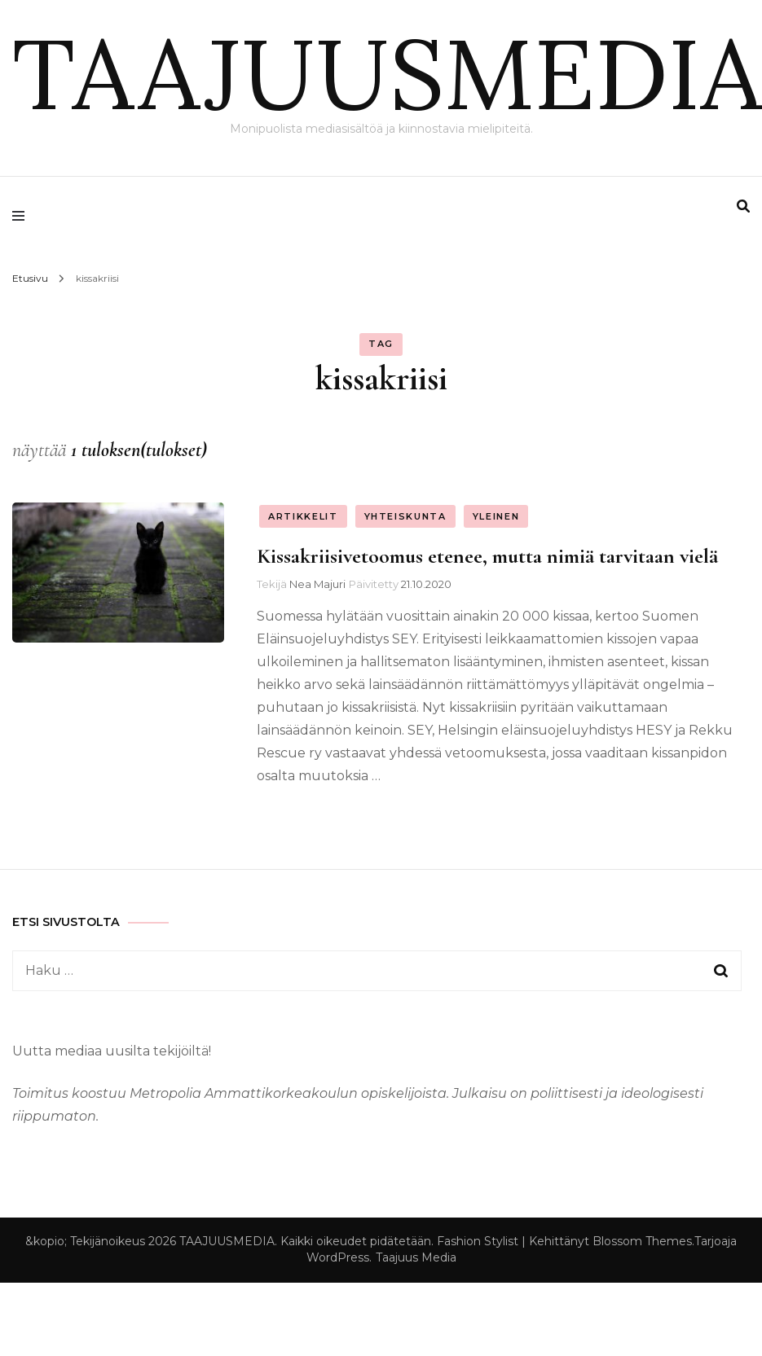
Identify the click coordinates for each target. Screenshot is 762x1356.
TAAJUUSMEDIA (387, 73)
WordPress (337, 1257)
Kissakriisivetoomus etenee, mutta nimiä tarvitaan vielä (487, 555)
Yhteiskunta (405, 516)
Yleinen (496, 516)
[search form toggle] (743, 206)
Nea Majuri (317, 583)
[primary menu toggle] (22, 215)
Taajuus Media (416, 1257)
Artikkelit (303, 516)
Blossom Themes (642, 1241)
